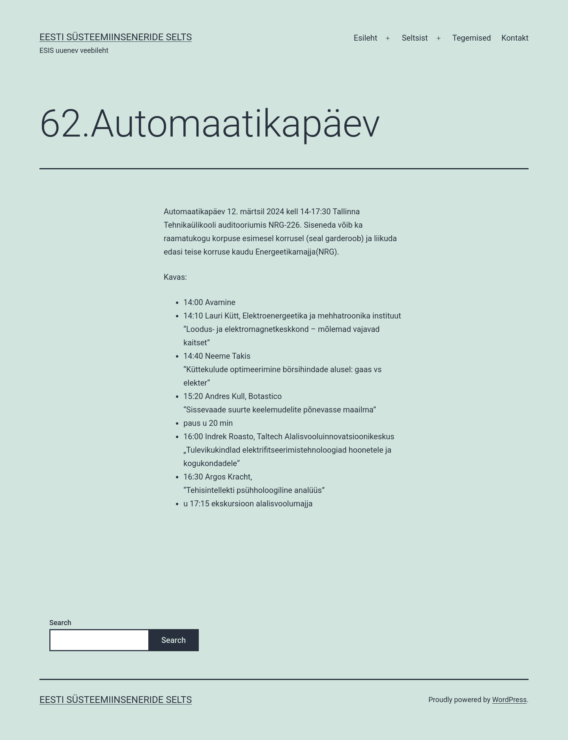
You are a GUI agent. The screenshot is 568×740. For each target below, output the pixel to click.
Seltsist (415, 38)
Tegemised (471, 38)
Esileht (365, 38)
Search (60, 622)
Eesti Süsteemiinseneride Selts (115, 37)
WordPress (509, 699)
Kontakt (515, 38)
